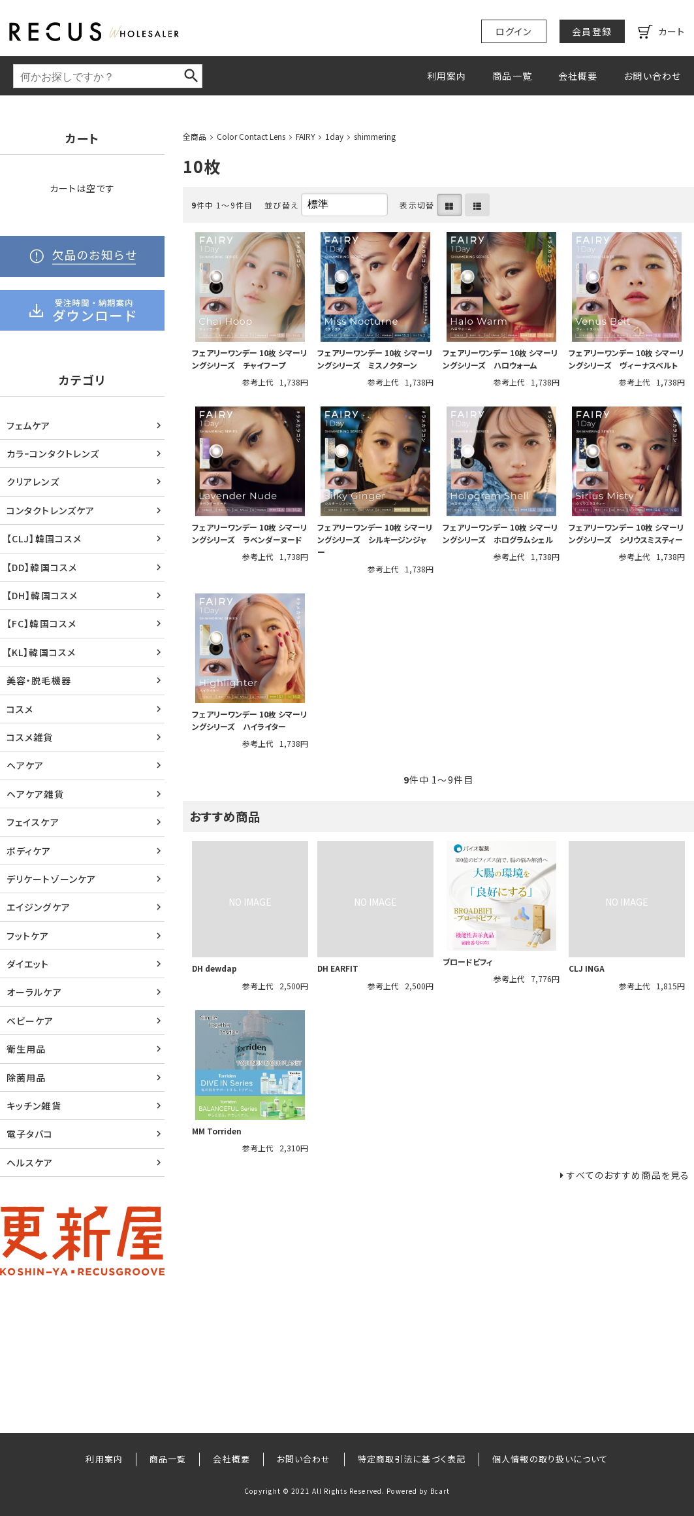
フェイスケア (33, 822)
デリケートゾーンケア (51, 878)
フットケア (28, 935)
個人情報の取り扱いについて (550, 1459)
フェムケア (29, 425)
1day (334, 136)
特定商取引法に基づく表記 (411, 1459)
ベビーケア (30, 1020)
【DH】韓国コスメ (42, 595)
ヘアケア (25, 765)
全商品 (194, 136)
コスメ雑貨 (30, 737)
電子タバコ (30, 1133)
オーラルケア (34, 991)
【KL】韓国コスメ (41, 652)
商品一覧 (511, 75)
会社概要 (577, 75)
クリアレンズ (33, 481)
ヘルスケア (30, 1162)
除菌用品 (26, 1077)
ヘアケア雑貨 (35, 793)
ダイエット (28, 963)
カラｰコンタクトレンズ (53, 453)
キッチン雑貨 (34, 1105)
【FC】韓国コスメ (41, 623)
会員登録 (591, 31)
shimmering (375, 136)
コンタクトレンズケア (51, 510)
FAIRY (305, 136)
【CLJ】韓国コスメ (44, 538)
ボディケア (29, 850)
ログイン (513, 31)
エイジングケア (39, 907)
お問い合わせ (652, 75)
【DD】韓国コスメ (42, 567)
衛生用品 (26, 1048)
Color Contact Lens (251, 136)
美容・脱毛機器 (39, 680)
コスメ (20, 709)
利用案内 (446, 75)
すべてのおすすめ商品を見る (628, 1174)
